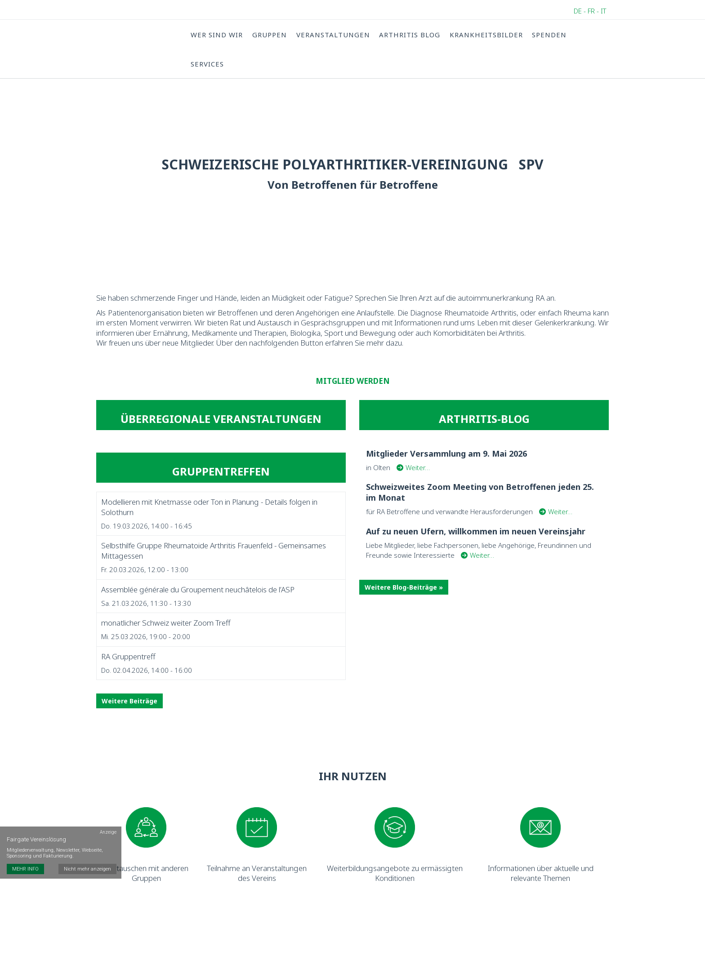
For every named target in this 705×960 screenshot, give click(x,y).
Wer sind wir (217, 34)
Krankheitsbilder (485, 34)
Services (207, 64)
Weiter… (413, 470)
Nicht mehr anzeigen (88, 854)
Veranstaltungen (332, 34)
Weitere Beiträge (129, 704)
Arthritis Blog (408, 34)
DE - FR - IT (590, 10)
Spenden (548, 34)
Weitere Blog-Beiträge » (404, 590)
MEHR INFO (25, 854)
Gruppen (269, 34)
